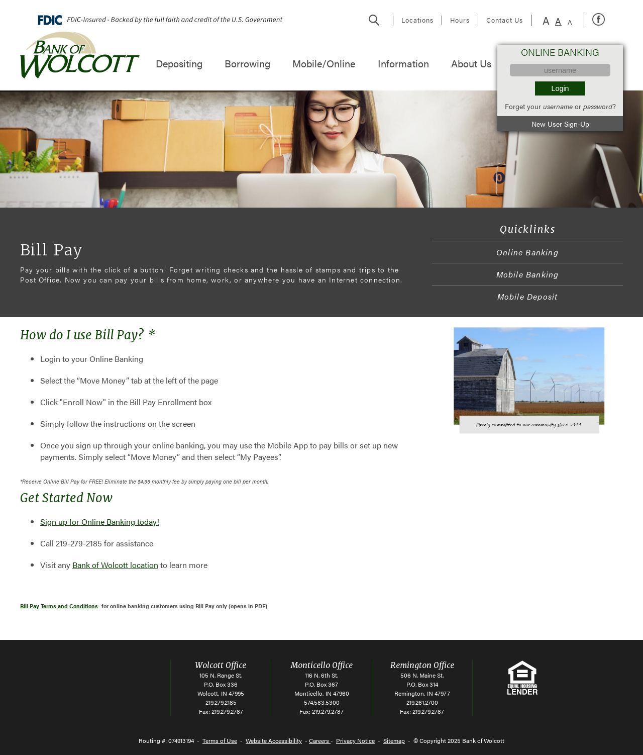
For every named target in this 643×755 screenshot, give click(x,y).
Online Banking (527, 252)
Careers (320, 740)
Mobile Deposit (527, 296)
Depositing (179, 63)
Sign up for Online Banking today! (99, 521)
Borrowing (247, 63)
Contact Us (504, 20)
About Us (471, 63)
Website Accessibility (274, 740)
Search (374, 20)
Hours (460, 20)
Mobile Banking (527, 274)
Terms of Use (219, 740)
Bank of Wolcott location (115, 565)
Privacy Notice (355, 740)
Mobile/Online (323, 63)
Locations (417, 20)
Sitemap (394, 740)
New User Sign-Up (560, 124)
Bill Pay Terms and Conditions (59, 606)
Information (403, 63)
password (597, 106)
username (558, 106)
